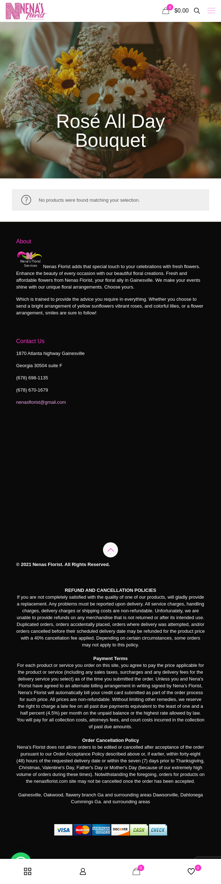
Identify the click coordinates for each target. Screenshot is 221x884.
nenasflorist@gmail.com (41, 402)
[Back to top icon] (110, 549)
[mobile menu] (211, 11)
